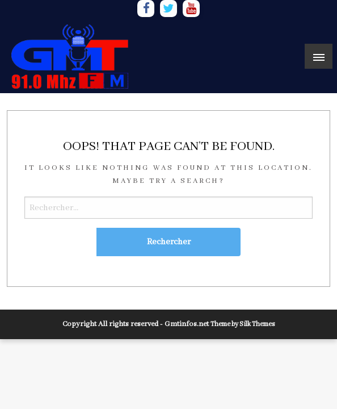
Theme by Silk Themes (242, 324)
